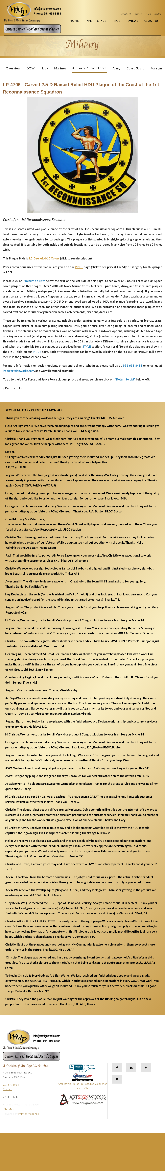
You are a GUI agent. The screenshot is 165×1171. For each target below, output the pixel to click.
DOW (30, 68)
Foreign (156, 68)
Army (116, 68)
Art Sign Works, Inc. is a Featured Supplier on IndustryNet (82, 1082)
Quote (138, 14)
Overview (13, 68)
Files (148, 14)
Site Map (8, 1109)
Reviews (131, 20)
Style (101, 20)
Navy (44, 68)
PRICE (79, 267)
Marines (60, 68)
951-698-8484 (11, 1084)
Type (88, 20)
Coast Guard (135, 68)
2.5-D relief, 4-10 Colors (44, 258)
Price (116, 20)
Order (158, 14)
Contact (126, 14)
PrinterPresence (28, 1113)
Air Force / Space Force (89, 68)
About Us (151, 20)
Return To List (14, 388)
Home (74, 20)
